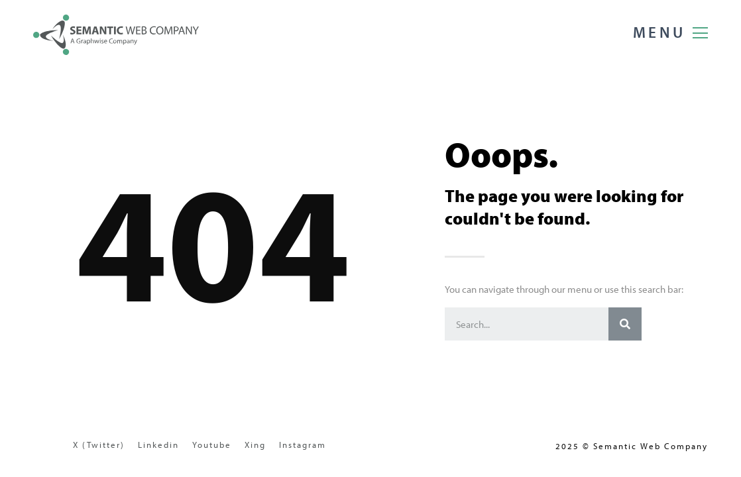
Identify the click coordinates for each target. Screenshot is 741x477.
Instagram (302, 444)
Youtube (211, 444)
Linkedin (158, 444)
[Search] (625, 324)
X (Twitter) (99, 444)
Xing (255, 444)
